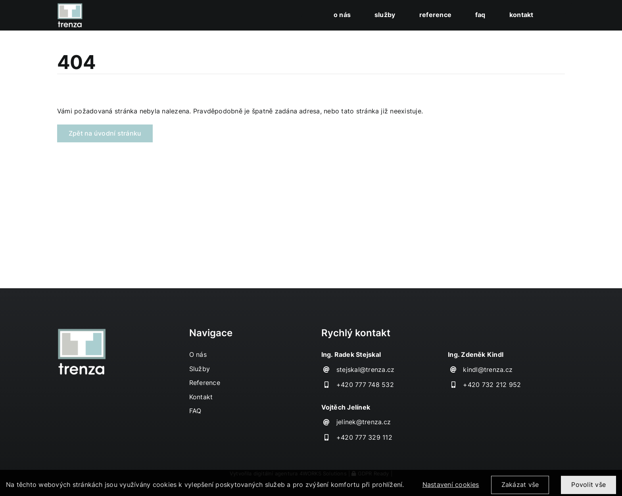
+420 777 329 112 (364, 437)
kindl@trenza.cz (488, 369)
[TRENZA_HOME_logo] (70, 6)
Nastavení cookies (450, 488)
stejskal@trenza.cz (365, 369)
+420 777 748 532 (365, 385)
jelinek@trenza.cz (363, 422)
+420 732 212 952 (492, 385)
